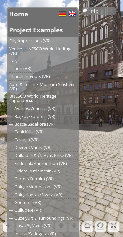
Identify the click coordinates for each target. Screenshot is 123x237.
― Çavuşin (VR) (24, 140)
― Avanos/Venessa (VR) (32, 108)
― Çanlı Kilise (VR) (26, 132)
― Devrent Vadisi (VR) (30, 147)
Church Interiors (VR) (29, 76)
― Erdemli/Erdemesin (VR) (34, 171)
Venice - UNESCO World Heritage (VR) (40, 51)
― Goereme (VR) (25, 202)
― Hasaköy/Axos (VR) (30, 226)
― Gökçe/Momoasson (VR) (35, 187)
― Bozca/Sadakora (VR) (32, 124)
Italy (13, 61)
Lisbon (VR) (20, 68)
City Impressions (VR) (30, 41)
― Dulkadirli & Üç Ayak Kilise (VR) (41, 155)
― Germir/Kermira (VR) (31, 179)
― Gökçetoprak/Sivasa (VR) (35, 195)
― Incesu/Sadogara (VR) (32, 234)
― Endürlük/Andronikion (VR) (38, 163)
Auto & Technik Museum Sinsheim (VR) (42, 86)
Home (18, 14)
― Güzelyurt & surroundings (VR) (41, 218)
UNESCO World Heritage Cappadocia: (32, 98)
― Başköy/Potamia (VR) (32, 116)
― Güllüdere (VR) (25, 210)
